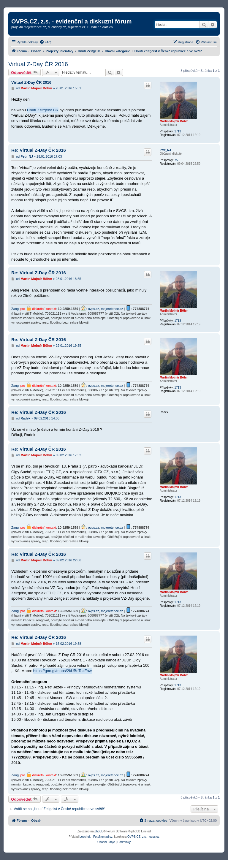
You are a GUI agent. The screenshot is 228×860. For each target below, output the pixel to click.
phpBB (98, 831)
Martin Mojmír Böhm (174, 121)
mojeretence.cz (112, 309)
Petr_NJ (165, 150)
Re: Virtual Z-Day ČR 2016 (38, 150)
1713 (177, 131)
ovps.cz (93, 309)
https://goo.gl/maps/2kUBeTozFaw (62, 671)
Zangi (15, 309)
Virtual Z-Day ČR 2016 (38, 64)
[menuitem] (45, 42)
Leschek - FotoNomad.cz (96, 836)
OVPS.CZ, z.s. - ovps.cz (143, 836)
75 (176, 160)
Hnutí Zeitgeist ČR (42, 110)
